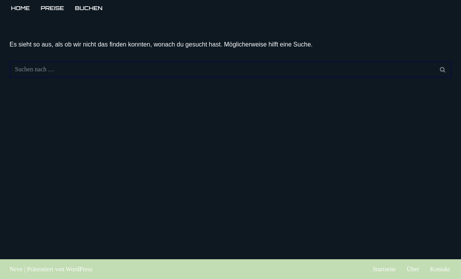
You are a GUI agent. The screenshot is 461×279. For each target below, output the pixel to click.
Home (20, 7)
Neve (16, 269)
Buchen (88, 7)
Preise (52, 7)
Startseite (384, 269)
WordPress (79, 269)
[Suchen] (222, 69)
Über (413, 269)
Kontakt (440, 269)
